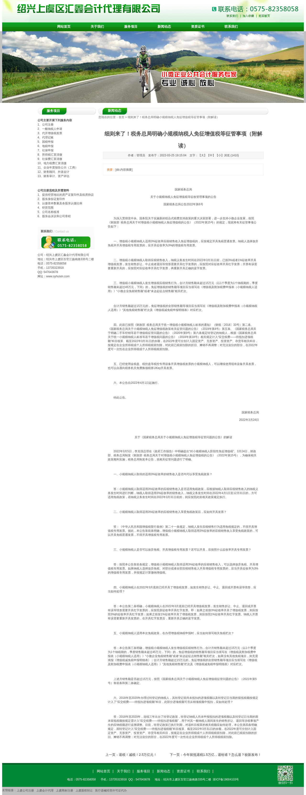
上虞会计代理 (45, 790)
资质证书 (197, 26)
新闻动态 (164, 26)
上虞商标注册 (64, 790)
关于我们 (97, 26)
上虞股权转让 (84, 790)
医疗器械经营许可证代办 (111, 790)
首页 (121, 117)
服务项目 (130, 26)
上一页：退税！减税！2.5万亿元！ (131, 755)
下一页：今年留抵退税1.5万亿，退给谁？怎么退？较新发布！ (215, 755)
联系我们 (231, 26)
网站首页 (64, 26)
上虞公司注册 (25, 790)
